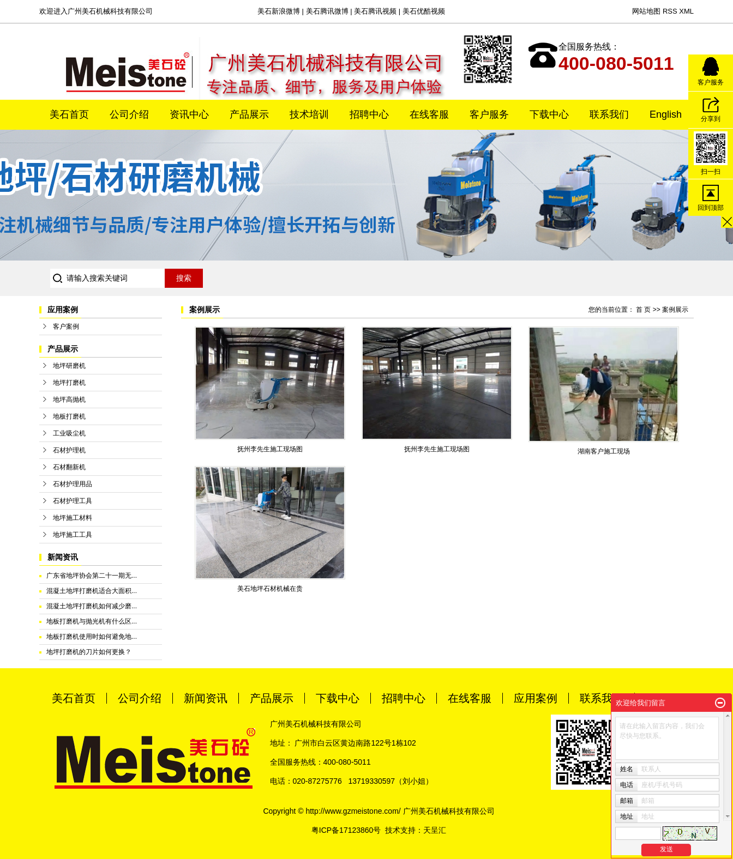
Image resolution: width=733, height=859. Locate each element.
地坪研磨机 (69, 366)
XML (686, 11)
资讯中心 (189, 114)
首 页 (643, 309)
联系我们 (609, 114)
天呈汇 (434, 830)
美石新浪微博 (278, 11)
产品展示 (249, 114)
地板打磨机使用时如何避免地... (91, 636)
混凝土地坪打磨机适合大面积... (91, 591)
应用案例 (535, 698)
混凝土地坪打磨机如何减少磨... (91, 606)
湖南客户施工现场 (604, 451)
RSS (670, 11)
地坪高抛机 (69, 399)
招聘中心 (369, 114)
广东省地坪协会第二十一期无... (91, 575)
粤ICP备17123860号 (346, 830)
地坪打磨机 (69, 382)
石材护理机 (69, 450)
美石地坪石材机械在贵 (270, 588)
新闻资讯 (205, 698)
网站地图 (646, 11)
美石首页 (69, 114)
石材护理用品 (72, 484)
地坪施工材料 (72, 518)
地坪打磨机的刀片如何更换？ (88, 652)
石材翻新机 (69, 467)
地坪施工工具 (72, 535)
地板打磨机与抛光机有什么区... (91, 621)
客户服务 (489, 114)
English (666, 114)
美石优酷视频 (423, 11)
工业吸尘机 (69, 433)
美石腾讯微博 (327, 11)
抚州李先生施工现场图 (270, 449)
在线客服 (429, 114)
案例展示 (675, 309)
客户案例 (66, 326)
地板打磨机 (69, 416)
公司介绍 (129, 114)
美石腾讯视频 (375, 11)
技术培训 (309, 114)
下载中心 (549, 114)
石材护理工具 (72, 501)
